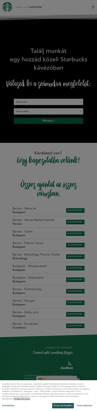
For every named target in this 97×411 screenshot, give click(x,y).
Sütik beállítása (8, 405)
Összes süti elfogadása (63, 405)
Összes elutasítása (84, 405)
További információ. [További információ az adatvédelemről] (22, 399)
